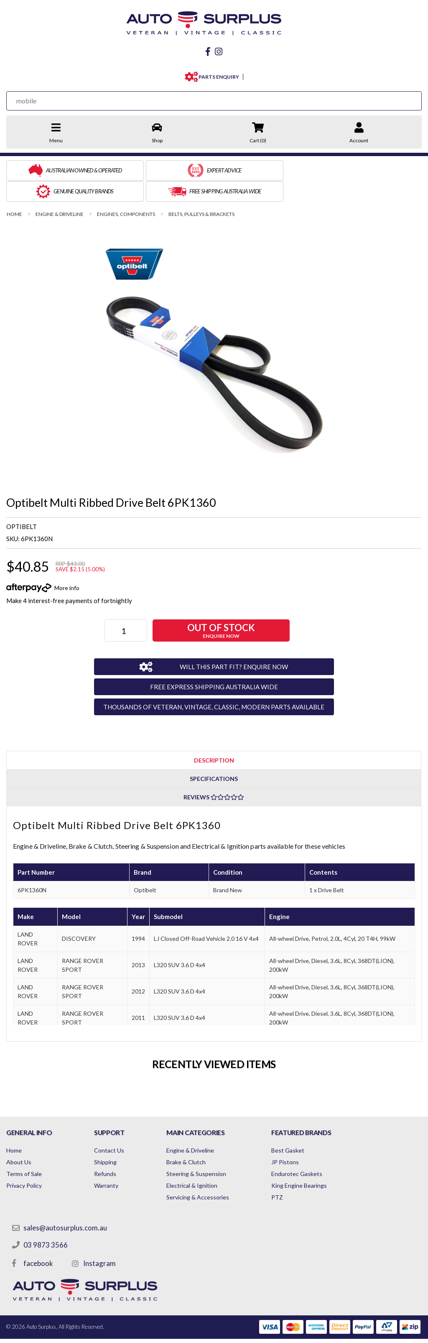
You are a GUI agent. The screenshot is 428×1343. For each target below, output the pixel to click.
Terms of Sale (24, 1150)
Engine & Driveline (200, 1127)
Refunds (110, 1150)
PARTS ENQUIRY (217, 75)
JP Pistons (300, 1139)
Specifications (214, 755)
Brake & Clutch (196, 1139)
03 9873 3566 (46, 1221)
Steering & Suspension (207, 1150)
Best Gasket (302, 1127)
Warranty (111, 1162)
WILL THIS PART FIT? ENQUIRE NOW (228, 643)
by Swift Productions (361, 1331)
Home (14, 1127)
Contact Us (114, 1127)
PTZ (292, 1174)
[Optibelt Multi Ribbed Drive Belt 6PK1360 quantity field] (126, 607)
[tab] (213, 736)
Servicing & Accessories (208, 1174)
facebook (39, 1240)
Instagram (100, 1240)
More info (66, 564)
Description (214, 736)
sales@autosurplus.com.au (65, 1204)
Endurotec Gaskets (311, 1150)
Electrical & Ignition (202, 1162)
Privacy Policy (24, 1162)
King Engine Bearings (314, 1162)
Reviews (213, 774)
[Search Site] (402, 98)
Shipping (110, 1139)
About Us (18, 1139)
